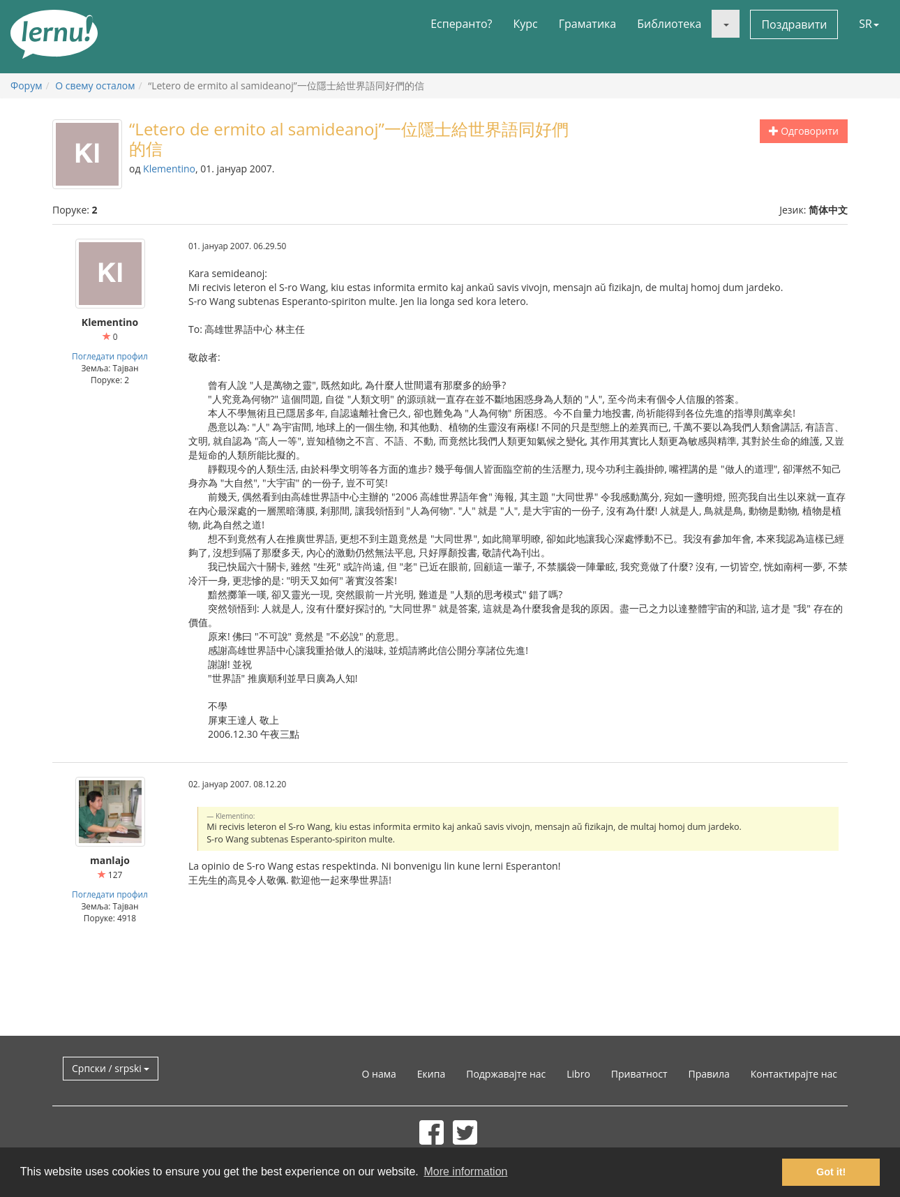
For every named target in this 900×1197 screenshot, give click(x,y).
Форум (26, 85)
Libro (578, 1073)
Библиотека (669, 23)
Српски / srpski (110, 1068)
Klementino (169, 168)
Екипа (431, 1073)
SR (869, 23)
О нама (379, 1073)
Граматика (587, 23)
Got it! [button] (831, 1171)
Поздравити (794, 24)
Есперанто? (461, 23)
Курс (525, 23)
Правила (708, 1073)
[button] (726, 24)
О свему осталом (95, 85)
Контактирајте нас (794, 1073)
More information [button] (465, 1171)
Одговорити (804, 130)
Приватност (639, 1073)
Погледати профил (110, 356)
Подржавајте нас (506, 1073)
